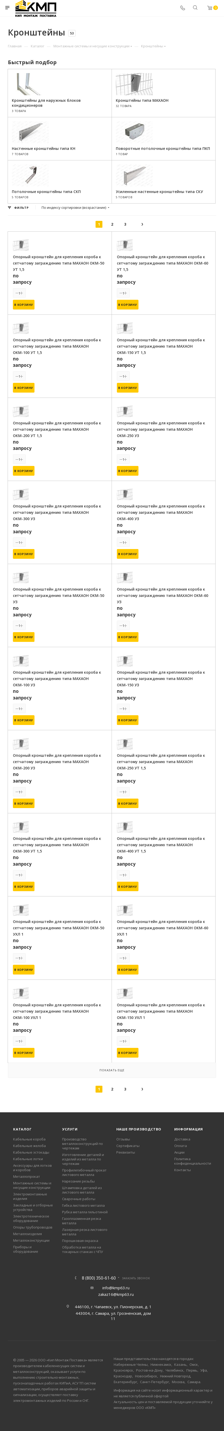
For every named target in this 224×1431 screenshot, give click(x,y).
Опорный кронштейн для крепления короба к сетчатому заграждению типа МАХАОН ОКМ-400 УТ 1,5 (161, 845)
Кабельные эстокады (31, 1152)
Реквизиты (125, 1152)
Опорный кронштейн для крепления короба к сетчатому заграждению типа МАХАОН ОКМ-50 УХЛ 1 (58, 928)
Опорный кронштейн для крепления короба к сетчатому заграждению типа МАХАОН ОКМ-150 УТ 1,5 (161, 346)
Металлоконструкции (31, 1240)
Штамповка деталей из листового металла (82, 1190)
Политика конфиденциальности (192, 1161)
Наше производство (139, 1129)
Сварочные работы (78, 1198)
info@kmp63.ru (116, 1287)
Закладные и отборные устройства (33, 1207)
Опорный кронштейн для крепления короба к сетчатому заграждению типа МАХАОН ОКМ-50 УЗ (58, 595)
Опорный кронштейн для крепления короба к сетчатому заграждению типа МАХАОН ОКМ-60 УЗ (162, 595)
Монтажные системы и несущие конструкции (32, 1185)
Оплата (180, 1145)
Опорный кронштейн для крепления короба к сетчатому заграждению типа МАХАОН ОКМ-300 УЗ (57, 512)
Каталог (22, 1129)
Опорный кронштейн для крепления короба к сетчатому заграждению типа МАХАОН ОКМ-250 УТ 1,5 (161, 761)
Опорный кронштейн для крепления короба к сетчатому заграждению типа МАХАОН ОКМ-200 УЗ (57, 761)
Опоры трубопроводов (32, 1227)
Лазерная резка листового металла (84, 1231)
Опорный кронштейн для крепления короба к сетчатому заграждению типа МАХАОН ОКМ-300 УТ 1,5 (57, 845)
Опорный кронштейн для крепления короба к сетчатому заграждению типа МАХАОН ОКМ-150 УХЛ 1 (161, 1011)
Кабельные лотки (28, 1158)
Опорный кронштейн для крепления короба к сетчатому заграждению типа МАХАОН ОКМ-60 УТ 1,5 (162, 263)
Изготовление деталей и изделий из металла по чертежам (83, 1159)
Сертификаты (128, 1145)
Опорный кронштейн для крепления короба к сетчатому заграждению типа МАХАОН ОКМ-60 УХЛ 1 (162, 928)
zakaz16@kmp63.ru (116, 1294)
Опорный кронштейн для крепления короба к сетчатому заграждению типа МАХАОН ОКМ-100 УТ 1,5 (57, 346)
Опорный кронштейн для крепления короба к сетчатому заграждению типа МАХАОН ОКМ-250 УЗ (161, 429)
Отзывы (123, 1139)
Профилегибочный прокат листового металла (84, 1172)
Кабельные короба (29, 1139)
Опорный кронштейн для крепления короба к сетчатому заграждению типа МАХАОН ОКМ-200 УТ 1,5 (57, 429)
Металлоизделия (27, 1233)
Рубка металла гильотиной (85, 1212)
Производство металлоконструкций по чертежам (82, 1143)
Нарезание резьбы (78, 1181)
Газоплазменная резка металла (81, 1220)
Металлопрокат (26, 1176)
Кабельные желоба (29, 1145)
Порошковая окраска (80, 1240)
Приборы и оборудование (25, 1249)
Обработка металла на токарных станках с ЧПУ (82, 1249)
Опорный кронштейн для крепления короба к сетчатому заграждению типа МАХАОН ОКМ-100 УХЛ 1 (57, 1011)
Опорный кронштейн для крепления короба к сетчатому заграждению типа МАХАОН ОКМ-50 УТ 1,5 (58, 263)
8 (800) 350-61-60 (99, 1278)
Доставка (182, 1139)
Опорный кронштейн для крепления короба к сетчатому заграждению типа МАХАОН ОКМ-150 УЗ (161, 678)
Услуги (70, 1129)
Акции (179, 1152)
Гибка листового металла (83, 1205)
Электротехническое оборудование (31, 1218)
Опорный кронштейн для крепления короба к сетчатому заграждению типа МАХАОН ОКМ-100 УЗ (57, 678)
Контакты (182, 1170)
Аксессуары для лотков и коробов (32, 1167)
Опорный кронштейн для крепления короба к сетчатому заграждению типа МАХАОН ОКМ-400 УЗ (161, 512)
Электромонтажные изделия (30, 1196)
